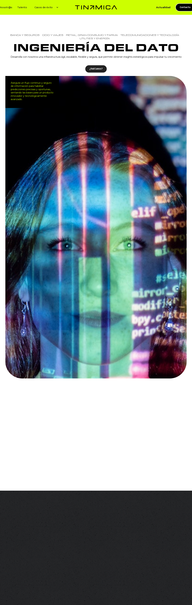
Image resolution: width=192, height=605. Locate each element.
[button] (45, 7)
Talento (22, 7)
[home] (96, 7)
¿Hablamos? (96, 72)
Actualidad (163, 7)
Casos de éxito (44, 7)
